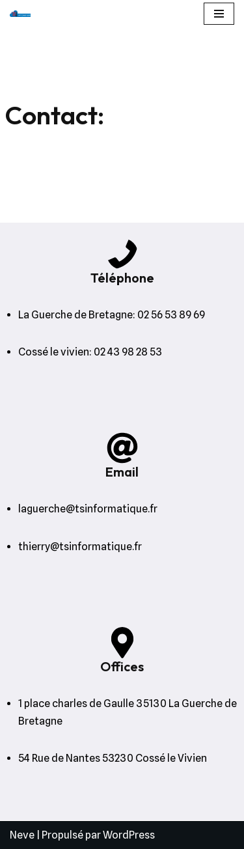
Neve (22, 835)
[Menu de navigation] (219, 14)
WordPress (129, 835)
